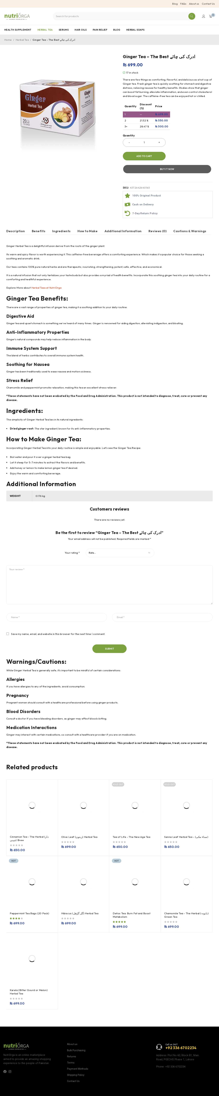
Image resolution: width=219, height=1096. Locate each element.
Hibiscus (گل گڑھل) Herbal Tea (80, 902)
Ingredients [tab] (61, 218)
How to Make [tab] (88, 218)
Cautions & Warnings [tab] (189, 218)
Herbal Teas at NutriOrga (46, 276)
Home (8, 39)
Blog (175, 3)
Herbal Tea (22, 39)
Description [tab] (15, 218)
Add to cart (144, 156)
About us (194, 3)
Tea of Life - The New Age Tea (132, 825)
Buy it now (190, 156)
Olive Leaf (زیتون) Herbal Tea (79, 825)
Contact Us (208, 3)
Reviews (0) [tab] (158, 218)
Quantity (129, 135)
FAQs (183, 3)
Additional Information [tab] (123, 218)
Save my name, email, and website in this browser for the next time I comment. (58, 622)
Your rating (72, 541)
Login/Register (203, 16)
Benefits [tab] (39, 218)
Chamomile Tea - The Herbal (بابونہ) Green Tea (182, 904)
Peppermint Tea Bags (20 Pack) (30, 902)
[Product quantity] (144, 142)
